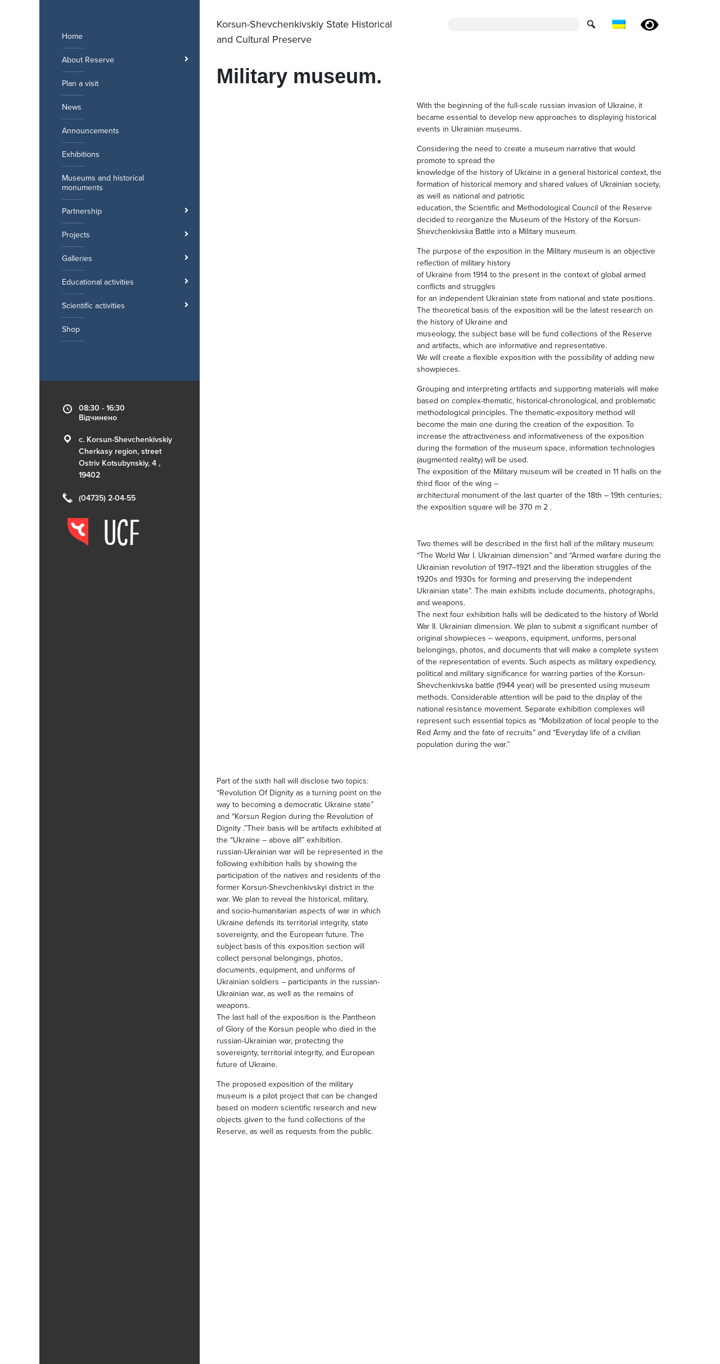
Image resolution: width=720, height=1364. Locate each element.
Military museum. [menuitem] (245, 1235)
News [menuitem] (72, 107)
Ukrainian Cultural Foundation (501, 1347)
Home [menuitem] (72, 36)
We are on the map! (625, 1250)
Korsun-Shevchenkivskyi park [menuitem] (268, 1271)
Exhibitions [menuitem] (81, 154)
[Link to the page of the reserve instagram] (604, 1283)
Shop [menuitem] (71, 329)
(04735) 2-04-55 (107, 498)
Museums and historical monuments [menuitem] (103, 182)
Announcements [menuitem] (90, 131)
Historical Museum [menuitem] (368, 1235)
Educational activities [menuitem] (125, 282)
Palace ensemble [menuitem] (484, 1247)
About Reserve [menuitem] (125, 60)
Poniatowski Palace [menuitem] (488, 1235)
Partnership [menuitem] (125, 211)
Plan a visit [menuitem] (80, 83)
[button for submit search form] (592, 24)
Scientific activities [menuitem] (125, 305)
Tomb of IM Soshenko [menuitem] (492, 1271)
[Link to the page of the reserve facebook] (584, 1283)
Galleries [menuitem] (125, 258)
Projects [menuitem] (125, 235)
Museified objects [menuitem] (366, 1271)
